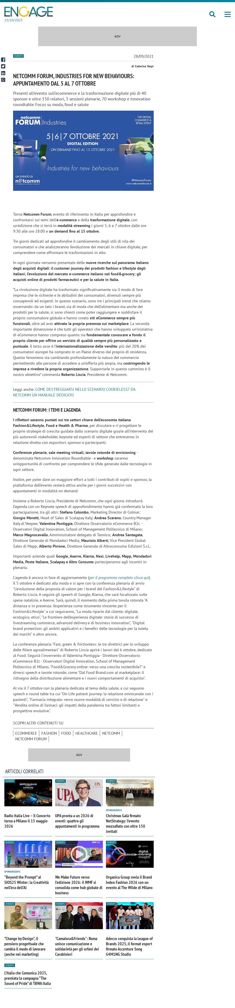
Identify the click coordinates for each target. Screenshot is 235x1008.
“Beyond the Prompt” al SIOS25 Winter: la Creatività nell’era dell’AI (26, 882)
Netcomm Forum (31, 738)
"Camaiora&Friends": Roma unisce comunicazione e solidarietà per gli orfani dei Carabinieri (77, 946)
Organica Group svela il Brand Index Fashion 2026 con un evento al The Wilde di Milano (129, 882)
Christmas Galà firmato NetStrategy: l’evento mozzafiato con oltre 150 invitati (125, 823)
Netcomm (111, 733)
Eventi (18, 56)
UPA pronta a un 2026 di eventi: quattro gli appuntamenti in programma (77, 821)
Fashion (49, 733)
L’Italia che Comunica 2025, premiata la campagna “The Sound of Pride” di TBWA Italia (27, 978)
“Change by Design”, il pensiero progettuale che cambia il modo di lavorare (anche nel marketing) (25, 946)
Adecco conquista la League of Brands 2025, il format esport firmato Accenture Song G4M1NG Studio (129, 946)
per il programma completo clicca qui (119, 577)
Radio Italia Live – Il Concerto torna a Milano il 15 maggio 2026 (27, 821)
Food (66, 733)
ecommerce (26, 733)
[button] (228, 14)
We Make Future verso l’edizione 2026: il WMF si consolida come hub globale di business (78, 884)
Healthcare (86, 733)
